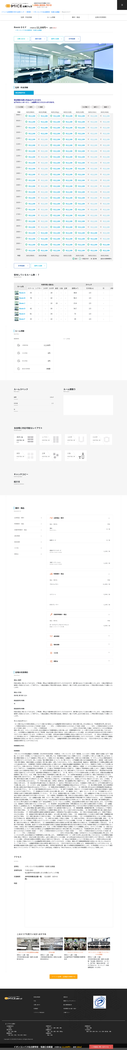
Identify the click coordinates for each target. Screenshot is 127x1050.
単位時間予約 (20, 93)
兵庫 (54, 1031)
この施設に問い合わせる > (101, 1047)
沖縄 (110, 1031)
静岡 (58, 1028)
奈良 (58, 1031)
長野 (54, 1028)
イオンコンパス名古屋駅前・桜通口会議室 (46, 12)
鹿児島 (106, 1031)
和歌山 (61, 1031)
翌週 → (106, 107)
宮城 (12, 1031)
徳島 (87, 1028)
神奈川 (25, 1035)
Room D (22, 308)
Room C (22, 303)
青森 (9, 1031)
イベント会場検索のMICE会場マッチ (12, 12)
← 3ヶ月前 (20, 107)
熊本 (97, 1031)
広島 (51, 1035)
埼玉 (15, 1035)
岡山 (48, 1035)
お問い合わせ (37, 1004)
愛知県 (29, 12)
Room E (22, 314)
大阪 (51, 1031)
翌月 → (96, 107)
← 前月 (30, 107)
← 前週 (40, 107)
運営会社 (66, 997)
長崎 (94, 1031)
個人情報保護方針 (68, 1004)
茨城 (9, 1035)
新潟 (48, 1028)
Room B (22, 298)
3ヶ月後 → (85, 107)
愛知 (61, 1028)
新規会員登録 (37, 997)
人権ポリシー (67, 1012)
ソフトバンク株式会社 (39, 1012)
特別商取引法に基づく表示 (70, 1008)
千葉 (18, 1035)
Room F (22, 319)
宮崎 (103, 1031)
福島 (15, 1031)
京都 (48, 1031)
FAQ (35, 1001)
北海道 (9, 1028)
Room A (22, 292)
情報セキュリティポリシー (70, 1001)
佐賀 (90, 1031)
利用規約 (36, 1008)
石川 (51, 1028)
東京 (21, 1035)
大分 (100, 1031)
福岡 (87, 1031)
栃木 (12, 1035)
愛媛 (90, 1028)
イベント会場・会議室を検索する (63, 976)
